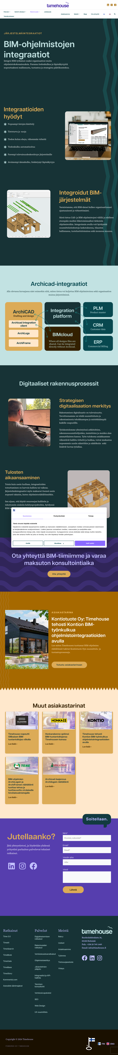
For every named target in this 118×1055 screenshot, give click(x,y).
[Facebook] (115, 5)
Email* (87, 845)
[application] (7, 13)
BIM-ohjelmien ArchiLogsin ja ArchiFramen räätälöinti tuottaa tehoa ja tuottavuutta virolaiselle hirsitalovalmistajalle (21, 783)
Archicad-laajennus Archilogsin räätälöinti (57, 778)
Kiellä (28, 543)
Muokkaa (59, 543)
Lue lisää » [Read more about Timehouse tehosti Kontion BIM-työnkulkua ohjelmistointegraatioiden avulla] (86, 744)
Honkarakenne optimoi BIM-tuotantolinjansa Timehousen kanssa (57, 734)
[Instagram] (111, 5)
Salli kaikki (90, 543)
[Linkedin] (108, 5)
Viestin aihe (87, 858)
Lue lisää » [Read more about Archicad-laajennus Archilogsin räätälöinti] (49, 783)
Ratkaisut (10, 928)
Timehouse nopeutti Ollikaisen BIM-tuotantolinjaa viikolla (19, 734)
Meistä (63, 928)
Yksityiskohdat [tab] (59, 516)
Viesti (87, 873)
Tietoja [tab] (90, 516)
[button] (115, 12)
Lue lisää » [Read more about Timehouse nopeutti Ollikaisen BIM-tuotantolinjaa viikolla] (12, 741)
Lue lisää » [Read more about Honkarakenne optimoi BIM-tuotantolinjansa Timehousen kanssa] (49, 741)
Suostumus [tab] (27, 516)
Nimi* (87, 833)
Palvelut (41, 928)
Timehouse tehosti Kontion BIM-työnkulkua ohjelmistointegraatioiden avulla (95, 735)
